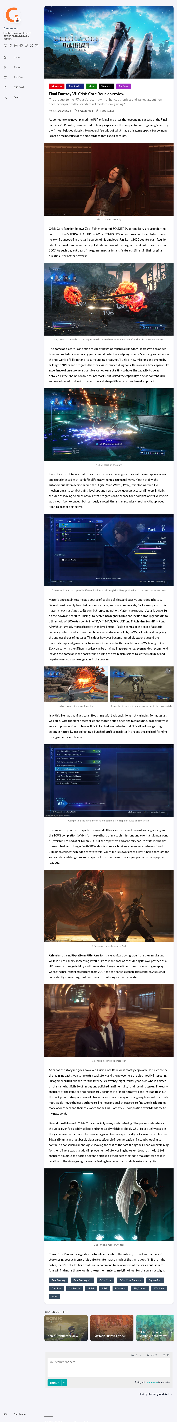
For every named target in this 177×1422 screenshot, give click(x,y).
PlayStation (75, 86)
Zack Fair (56, 1288)
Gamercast (10, 28)
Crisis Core (105, 1280)
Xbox (91, 86)
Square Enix (155, 1280)
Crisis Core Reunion (130, 1280)
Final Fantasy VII (82, 1280)
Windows (106, 86)
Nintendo (57, 86)
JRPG (91, 1288)
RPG (104, 1288)
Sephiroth (74, 1288)
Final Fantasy (58, 1280)
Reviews (123, 86)
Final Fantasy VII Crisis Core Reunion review (86, 93)
